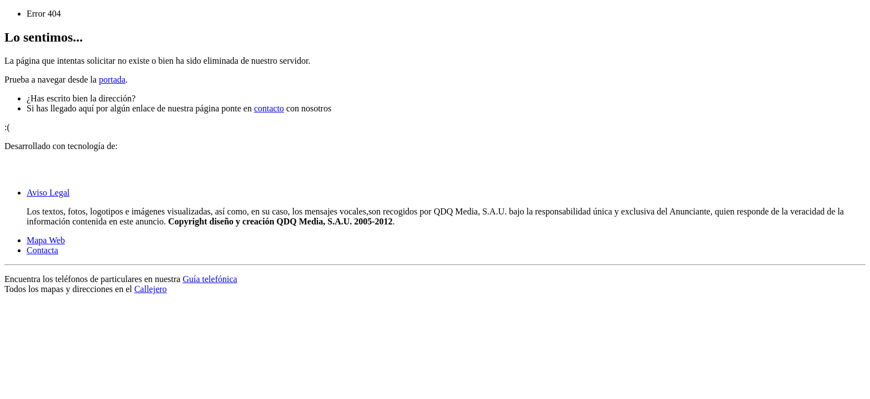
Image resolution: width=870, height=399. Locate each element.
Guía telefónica (210, 279)
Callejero (150, 289)
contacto (269, 108)
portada (112, 79)
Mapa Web (46, 240)
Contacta (42, 250)
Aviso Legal (48, 192)
